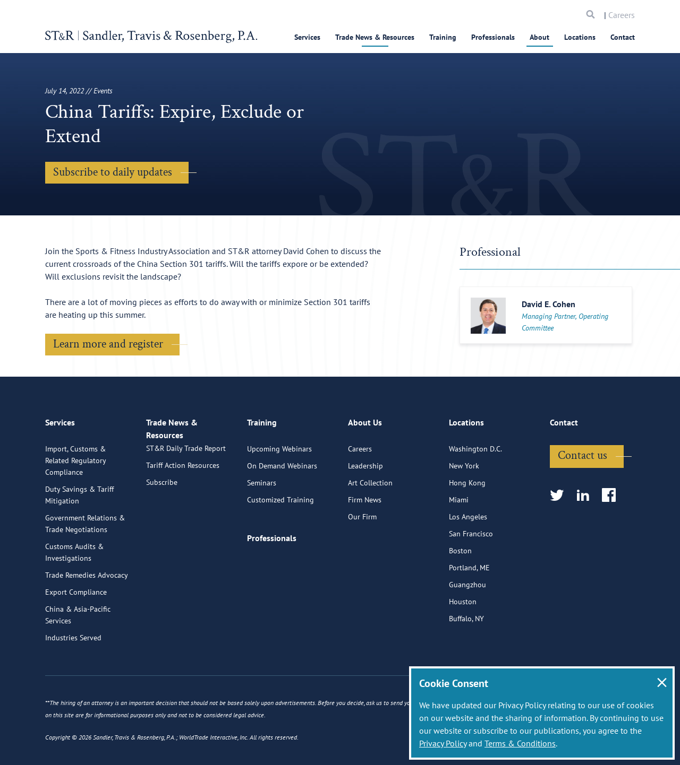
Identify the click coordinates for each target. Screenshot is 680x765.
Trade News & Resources (374, 37)
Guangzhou (467, 627)
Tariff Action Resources (182, 519)
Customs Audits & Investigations (74, 594)
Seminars (261, 525)
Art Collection (370, 525)
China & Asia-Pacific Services (77, 657)
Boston (460, 593)
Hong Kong (467, 525)
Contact (622, 37)
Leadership (365, 508)
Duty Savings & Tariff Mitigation (79, 537)
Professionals (493, 37)
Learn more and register (108, 344)
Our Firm (362, 559)
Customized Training (280, 542)
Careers (621, 15)
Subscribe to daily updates (112, 172)
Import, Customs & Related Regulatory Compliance (75, 502)
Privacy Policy (442, 743)
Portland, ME (469, 610)
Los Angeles (468, 559)
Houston (463, 644)
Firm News (364, 542)
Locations (580, 37)
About (539, 37)
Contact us (582, 498)
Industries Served (73, 680)
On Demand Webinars (282, 508)
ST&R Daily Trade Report (186, 502)
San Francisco (471, 576)
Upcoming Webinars (279, 491)
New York (464, 508)
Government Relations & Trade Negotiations (85, 566)
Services (307, 37)
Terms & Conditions (520, 743)
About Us (365, 469)
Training (442, 37)
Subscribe (161, 536)
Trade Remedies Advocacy (86, 617)
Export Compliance (76, 634)
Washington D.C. (475, 491)
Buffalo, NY (466, 661)
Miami (459, 542)
